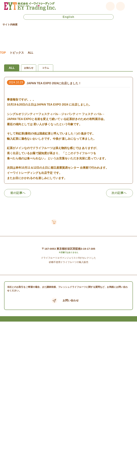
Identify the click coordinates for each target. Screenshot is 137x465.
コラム (45, 76)
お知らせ (28, 76)
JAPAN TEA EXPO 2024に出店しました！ (54, 92)
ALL (12, 76)
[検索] (59, 29)
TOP (3, 61)
